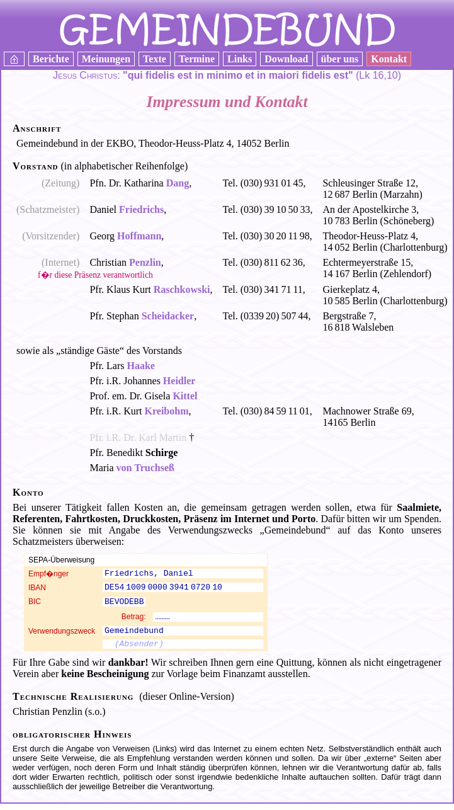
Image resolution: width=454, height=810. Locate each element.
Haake (141, 365)
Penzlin (145, 262)
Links (239, 59)
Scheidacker (168, 316)
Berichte (51, 59)
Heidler (179, 380)
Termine (197, 59)
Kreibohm (167, 411)
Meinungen (106, 59)
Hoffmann (139, 236)
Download (286, 59)
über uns (340, 59)
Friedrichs (141, 209)
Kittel (185, 396)
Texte (154, 59)
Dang (177, 183)
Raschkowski (182, 289)
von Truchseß (145, 467)
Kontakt (389, 59)
